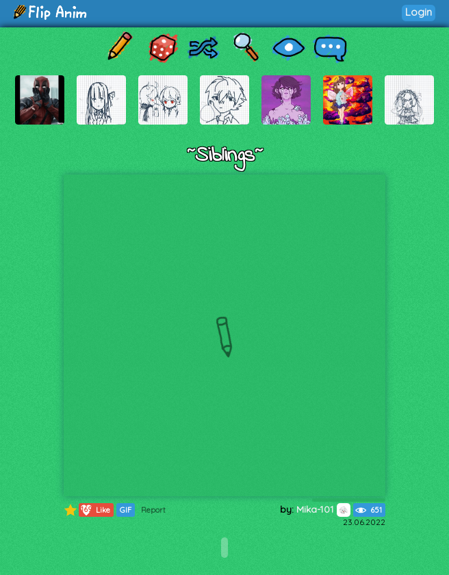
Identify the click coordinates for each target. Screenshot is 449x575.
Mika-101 (323, 509)
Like (94, 510)
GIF (125, 510)
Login (418, 11)
